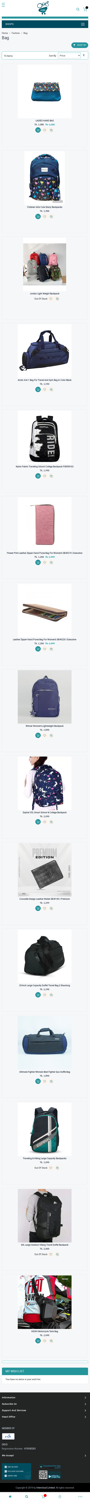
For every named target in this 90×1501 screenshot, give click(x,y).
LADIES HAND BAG (44, 120)
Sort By (52, 55)
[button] (44, 130)
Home (5, 33)
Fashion (16, 33)
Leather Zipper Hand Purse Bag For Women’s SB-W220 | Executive (44, 639)
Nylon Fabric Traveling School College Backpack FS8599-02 (45, 466)
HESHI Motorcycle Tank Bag (44, 1331)
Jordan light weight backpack (44, 293)
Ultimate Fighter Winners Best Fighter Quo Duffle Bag (44, 1071)
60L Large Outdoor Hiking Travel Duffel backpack (44, 1244)
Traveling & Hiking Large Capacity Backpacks (44, 1158)
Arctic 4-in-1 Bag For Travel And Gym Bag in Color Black (44, 380)
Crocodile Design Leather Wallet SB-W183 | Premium (44, 898)
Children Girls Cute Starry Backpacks (44, 207)
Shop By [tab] (81, 45)
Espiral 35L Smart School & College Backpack (45, 812)
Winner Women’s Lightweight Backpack (44, 725)
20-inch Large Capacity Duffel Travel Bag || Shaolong (44, 985)
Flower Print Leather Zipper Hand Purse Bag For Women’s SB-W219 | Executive (44, 553)
